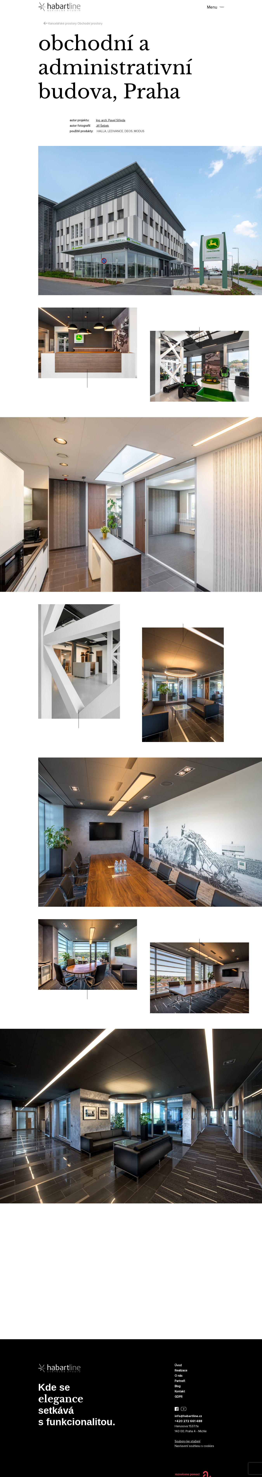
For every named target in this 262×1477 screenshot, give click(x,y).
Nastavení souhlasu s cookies (194, 1446)
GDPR (178, 1397)
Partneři (180, 1381)
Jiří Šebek (102, 126)
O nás (178, 1376)
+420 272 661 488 (188, 1421)
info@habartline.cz (188, 1416)
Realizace (181, 1370)
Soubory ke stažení (187, 1441)
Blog (177, 1386)
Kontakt (180, 1391)
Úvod (178, 1365)
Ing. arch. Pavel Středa (110, 120)
